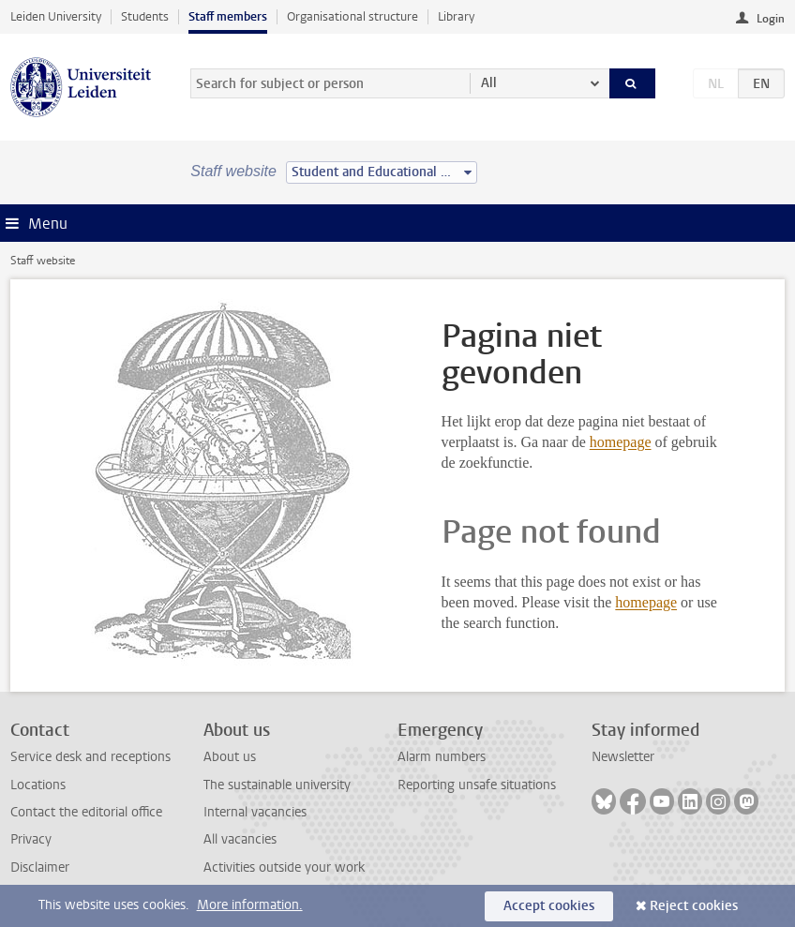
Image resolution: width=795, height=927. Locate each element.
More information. (250, 905)
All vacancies (240, 839)
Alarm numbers (442, 757)
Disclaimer (39, 867)
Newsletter (623, 757)
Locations (38, 785)
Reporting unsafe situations (477, 785)
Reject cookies (694, 906)
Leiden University (55, 16)
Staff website (42, 260)
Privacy (31, 839)
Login (771, 18)
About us (229, 757)
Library (456, 16)
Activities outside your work (284, 867)
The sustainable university (277, 785)
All (489, 83)
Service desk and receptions (90, 757)
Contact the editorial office (86, 812)
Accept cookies (548, 906)
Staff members (227, 16)
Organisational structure (352, 16)
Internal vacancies (255, 812)
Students (145, 16)
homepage (621, 442)
